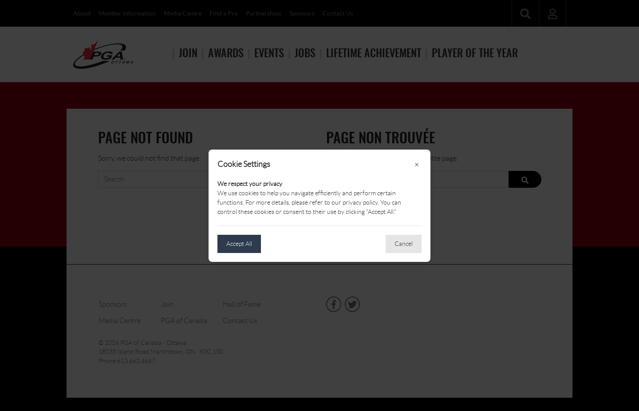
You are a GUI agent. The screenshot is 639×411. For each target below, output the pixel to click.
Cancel (403, 243)
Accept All (239, 243)
